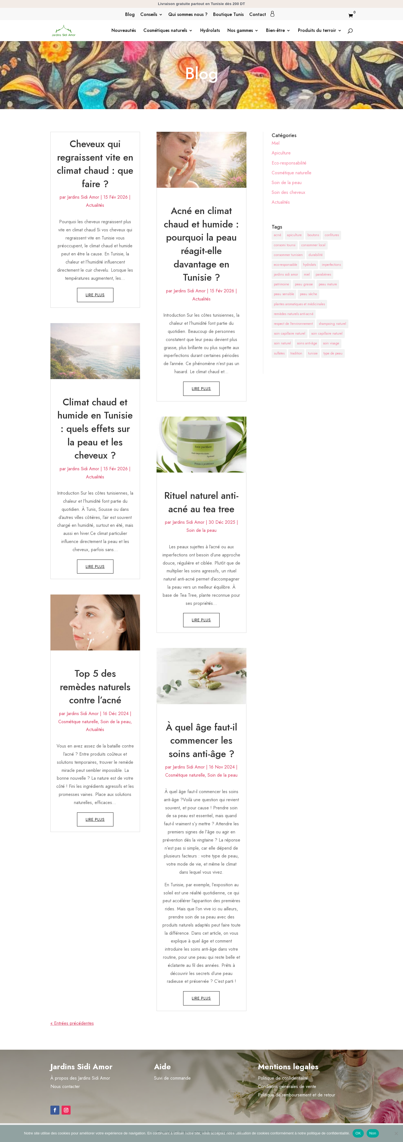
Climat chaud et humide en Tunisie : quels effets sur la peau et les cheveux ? (95, 428)
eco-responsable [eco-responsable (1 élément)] (285, 264)
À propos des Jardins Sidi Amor (80, 1078)
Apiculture (281, 153)
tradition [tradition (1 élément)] (296, 353)
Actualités (95, 205)
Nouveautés (123, 31)
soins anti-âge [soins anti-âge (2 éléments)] (307, 343)
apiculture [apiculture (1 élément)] (294, 235)
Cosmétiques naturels (165, 31)
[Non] (396, 1133)
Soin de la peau (116, 721)
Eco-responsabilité (289, 163)
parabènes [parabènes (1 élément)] (323, 274)
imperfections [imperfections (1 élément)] (331, 264)
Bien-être (275, 31)
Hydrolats (210, 31)
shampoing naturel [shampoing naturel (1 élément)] (332, 323)
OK (358, 1133)
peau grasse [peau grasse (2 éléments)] (304, 284)
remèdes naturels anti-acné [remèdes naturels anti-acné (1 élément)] (293, 313)
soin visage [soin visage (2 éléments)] (331, 343)
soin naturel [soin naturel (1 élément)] (282, 343)
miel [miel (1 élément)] (307, 274)
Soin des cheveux (288, 192)
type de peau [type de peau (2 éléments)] (333, 353)
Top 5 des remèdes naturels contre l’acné (95, 687)
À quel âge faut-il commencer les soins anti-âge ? (201, 740)
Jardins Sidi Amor (83, 197)
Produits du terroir (317, 31)
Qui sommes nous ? (188, 15)
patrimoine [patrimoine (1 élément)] (281, 284)
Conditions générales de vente (287, 1086)
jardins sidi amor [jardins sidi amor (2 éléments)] (286, 274)
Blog (130, 15)
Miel (275, 143)
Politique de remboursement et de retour (296, 1095)
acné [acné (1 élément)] (277, 235)
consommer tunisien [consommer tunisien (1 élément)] (288, 254)
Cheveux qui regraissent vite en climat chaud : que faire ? (95, 164)
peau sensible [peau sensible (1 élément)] (284, 294)
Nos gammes (240, 31)
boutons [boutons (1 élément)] (313, 235)
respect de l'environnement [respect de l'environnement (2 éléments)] (293, 323)
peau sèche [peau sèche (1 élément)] (308, 294)
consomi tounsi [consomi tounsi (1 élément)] (284, 245)
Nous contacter (65, 1086)
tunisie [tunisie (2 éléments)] (313, 353)
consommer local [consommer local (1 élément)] (313, 245)
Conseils (148, 15)
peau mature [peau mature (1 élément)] (328, 284)
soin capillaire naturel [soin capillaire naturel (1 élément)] (289, 333)
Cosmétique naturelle (78, 721)
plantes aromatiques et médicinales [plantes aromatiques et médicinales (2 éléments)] (299, 304)
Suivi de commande (172, 1078)
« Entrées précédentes (72, 1023)
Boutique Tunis (228, 15)
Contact (257, 15)
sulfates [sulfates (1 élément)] (279, 353)
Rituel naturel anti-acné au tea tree (201, 502)
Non (372, 1133)
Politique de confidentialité (283, 1078)
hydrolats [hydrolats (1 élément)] (309, 264)
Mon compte (272, 13)
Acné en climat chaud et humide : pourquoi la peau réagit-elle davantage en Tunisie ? (201, 244)
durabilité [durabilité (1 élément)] (316, 254)
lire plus (95, 295)
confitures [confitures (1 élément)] (332, 235)
